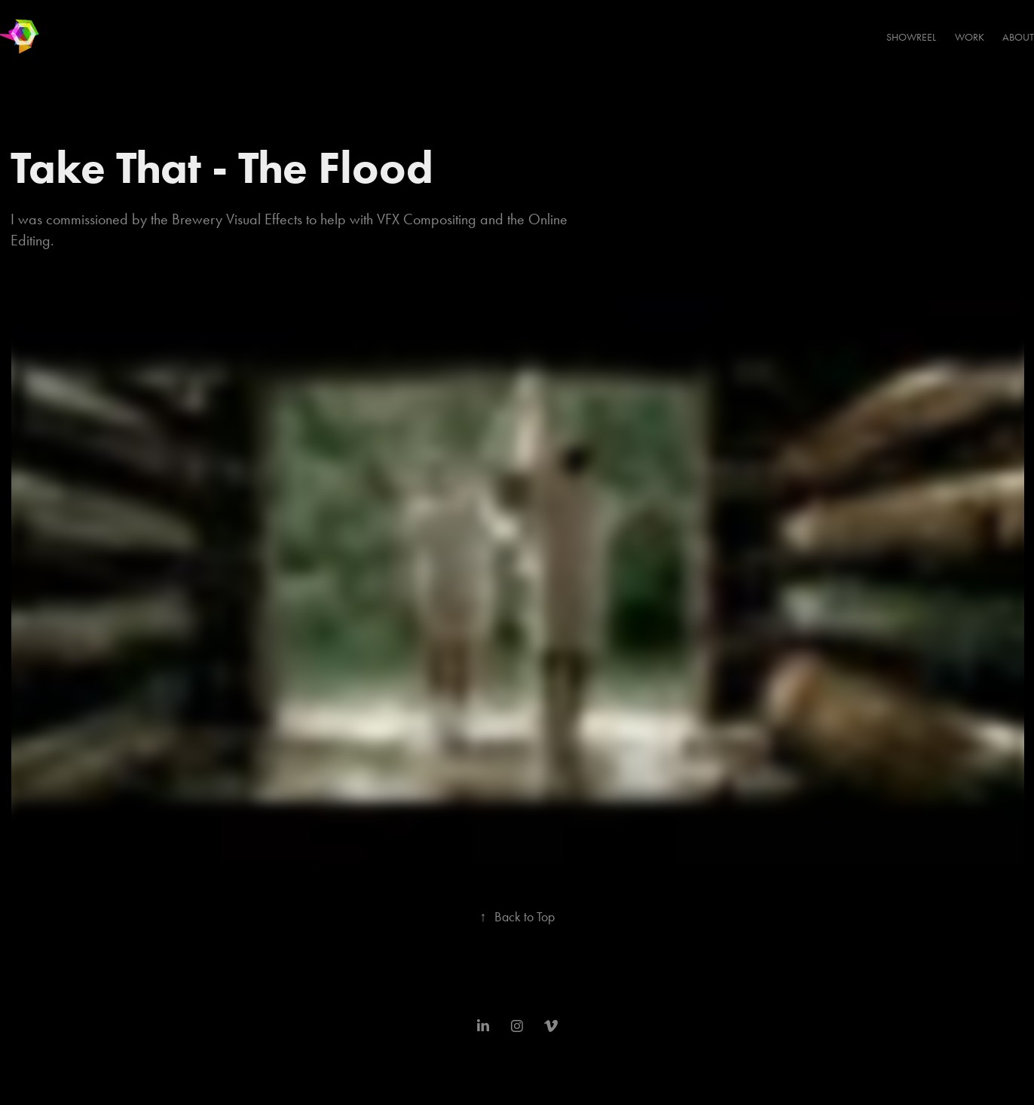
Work (969, 37)
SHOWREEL (911, 37)
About (1018, 37)
